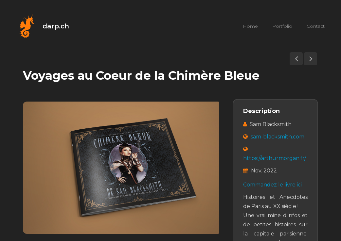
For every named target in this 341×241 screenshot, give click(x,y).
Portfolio (282, 26)
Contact (316, 26)
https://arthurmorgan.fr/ (274, 158)
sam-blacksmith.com (277, 137)
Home (250, 26)
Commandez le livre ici (272, 185)
